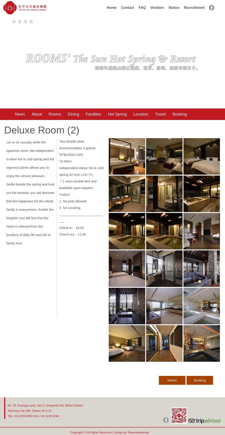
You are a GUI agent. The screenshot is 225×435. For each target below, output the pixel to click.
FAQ (142, 8)
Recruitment (194, 8)
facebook (211, 7)
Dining (73, 114)
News (20, 114)
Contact (127, 8)
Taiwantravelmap (138, 432)
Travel (160, 114)
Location (140, 114)
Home (111, 8)
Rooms (55, 114)
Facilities (93, 114)
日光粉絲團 (166, 420)
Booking (180, 114)
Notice (174, 8)
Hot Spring (117, 114)
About (37, 114)
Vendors (157, 8)
